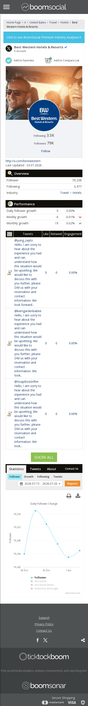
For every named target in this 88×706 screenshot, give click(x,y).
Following (43, 476)
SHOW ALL (44, 457)
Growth (28, 476)
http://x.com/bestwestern (23, 161)
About (51, 469)
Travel (53, 22)
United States (38, 22)
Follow (45, 151)
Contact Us (71, 469)
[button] (77, 495)
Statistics (16, 469)
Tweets (35, 469)
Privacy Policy (44, 624)
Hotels (64, 22)
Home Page (14, 22)
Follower (14, 476)
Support (44, 618)
